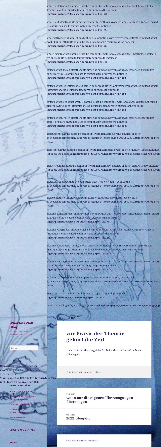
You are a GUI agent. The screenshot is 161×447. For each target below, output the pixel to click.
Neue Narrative (17, 417)
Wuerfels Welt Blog (22, 325)
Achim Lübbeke (94, 372)
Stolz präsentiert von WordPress (82, 440)
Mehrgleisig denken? (20, 404)
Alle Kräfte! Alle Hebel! (21, 391)
